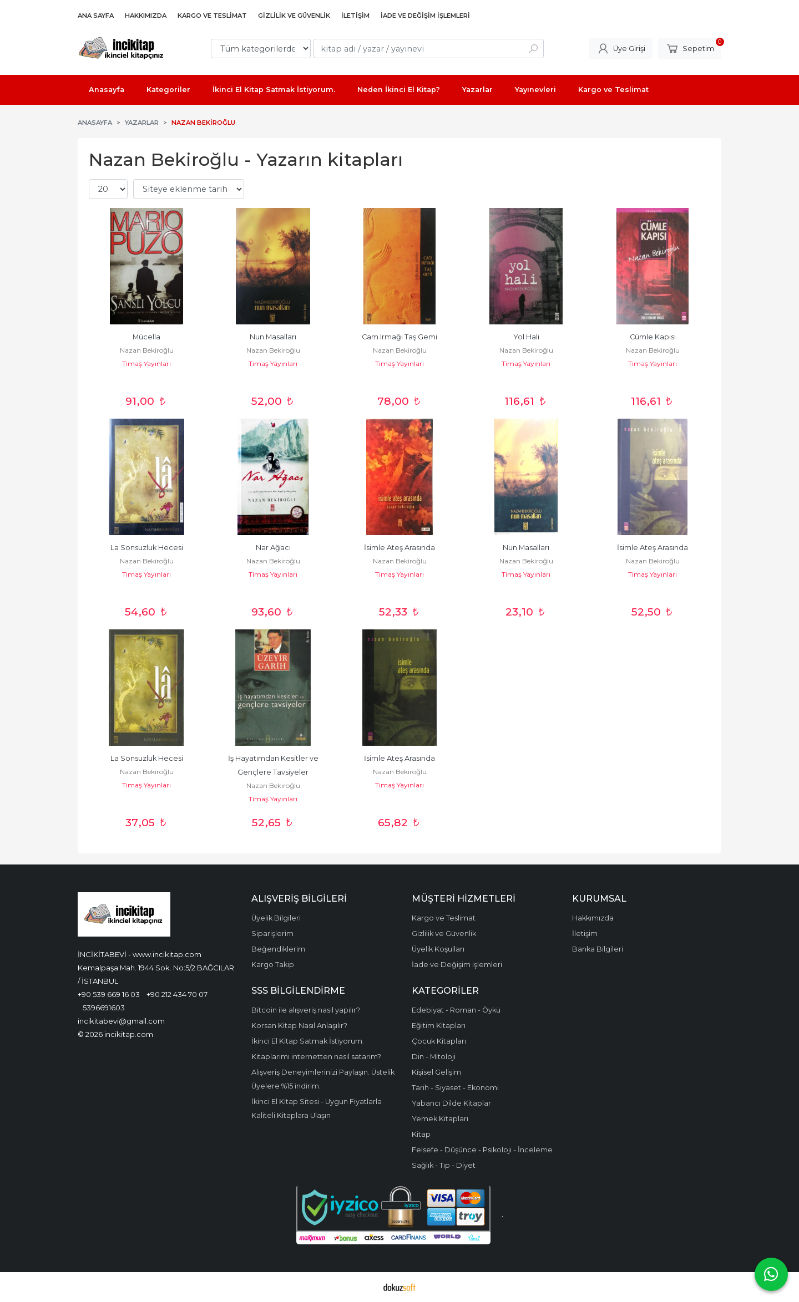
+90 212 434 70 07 (177, 994)
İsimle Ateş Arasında (399, 547)
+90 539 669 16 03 (109, 994)
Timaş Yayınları (146, 363)
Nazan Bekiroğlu (147, 350)
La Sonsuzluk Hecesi (146, 547)
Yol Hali (526, 337)
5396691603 (104, 1007)
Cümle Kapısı (653, 337)
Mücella (146, 337)
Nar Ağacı (273, 547)
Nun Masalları (273, 337)
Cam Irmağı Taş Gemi (399, 337)
